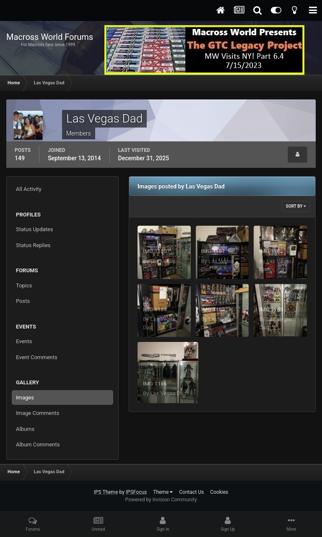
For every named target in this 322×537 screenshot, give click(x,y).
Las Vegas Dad (168, 393)
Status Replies (33, 245)
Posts (23, 301)
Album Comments (38, 444)
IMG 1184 (155, 309)
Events (24, 341)
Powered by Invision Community (161, 500)
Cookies (219, 492)
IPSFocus (136, 492)
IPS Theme (106, 492)
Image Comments (37, 413)
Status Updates (34, 229)
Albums (25, 429)
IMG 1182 (271, 251)
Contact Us (191, 492)
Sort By (296, 206)
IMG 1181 (213, 251)
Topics (24, 285)
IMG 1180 (155, 251)
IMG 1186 (155, 384)
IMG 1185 (271, 309)
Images (25, 397)
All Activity (29, 189)
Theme (163, 492)
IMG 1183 (213, 309)
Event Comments (36, 357)
